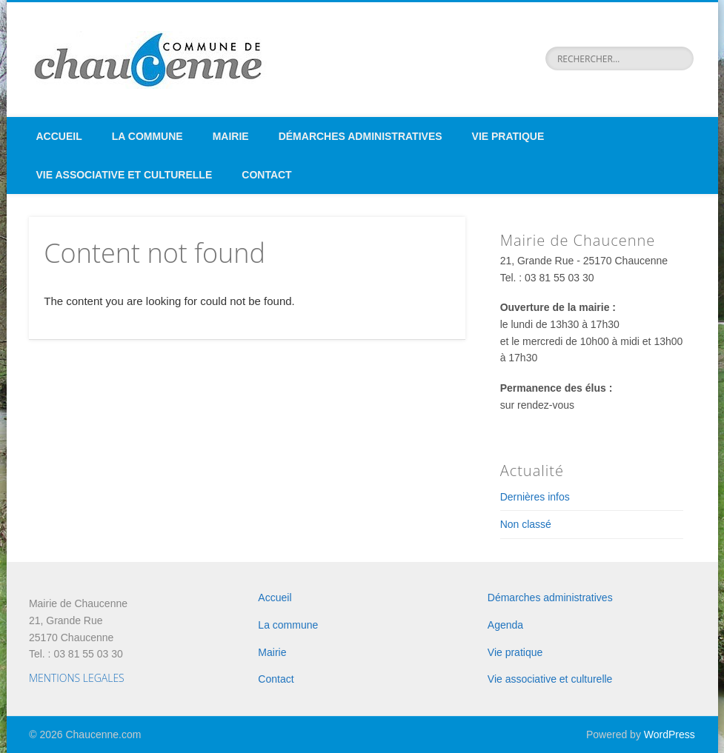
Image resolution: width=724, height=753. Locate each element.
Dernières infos (535, 497)
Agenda (505, 625)
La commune (147, 136)
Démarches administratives (360, 136)
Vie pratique (508, 136)
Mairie (231, 136)
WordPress (669, 734)
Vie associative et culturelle (124, 175)
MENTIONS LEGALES (76, 678)
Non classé (525, 524)
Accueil (59, 136)
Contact (266, 175)
